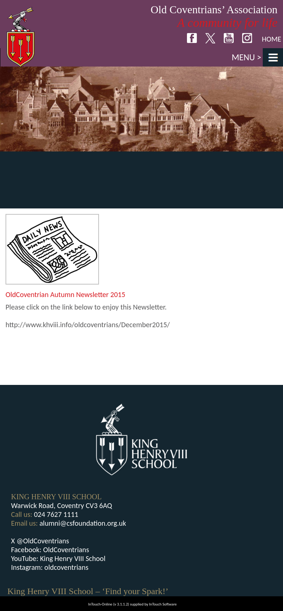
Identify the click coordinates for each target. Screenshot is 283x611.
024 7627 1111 (56, 514)
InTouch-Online (100, 604)
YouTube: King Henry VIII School (58, 558)
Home (271, 39)
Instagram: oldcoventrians (49, 567)
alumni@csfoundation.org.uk (82, 523)
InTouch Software (163, 604)
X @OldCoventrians (40, 540)
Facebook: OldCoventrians (50, 549)
